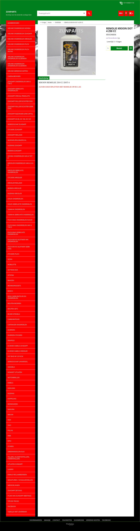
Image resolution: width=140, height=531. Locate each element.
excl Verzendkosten (111, 38)
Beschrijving (43, 78)
